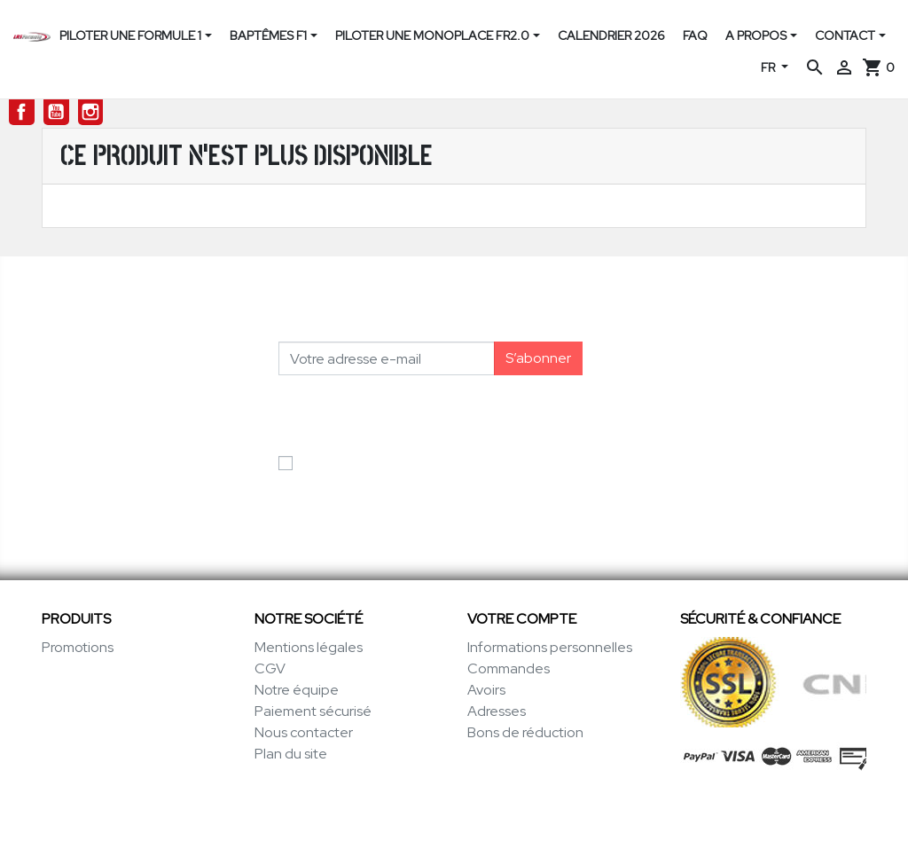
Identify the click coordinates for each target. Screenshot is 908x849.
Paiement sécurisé (313, 711)
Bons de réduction (525, 732)
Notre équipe (296, 689)
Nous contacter (303, 732)
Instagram (91, 112)
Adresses (496, 711)
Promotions (78, 647)
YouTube (56, 112)
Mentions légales (308, 647)
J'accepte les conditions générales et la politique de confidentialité (426, 473)
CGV (270, 668)
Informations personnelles (549, 647)
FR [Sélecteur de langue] (769, 67)
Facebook (22, 112)
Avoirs (486, 689)
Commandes (508, 668)
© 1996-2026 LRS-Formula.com (454, 816)
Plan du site (290, 753)
